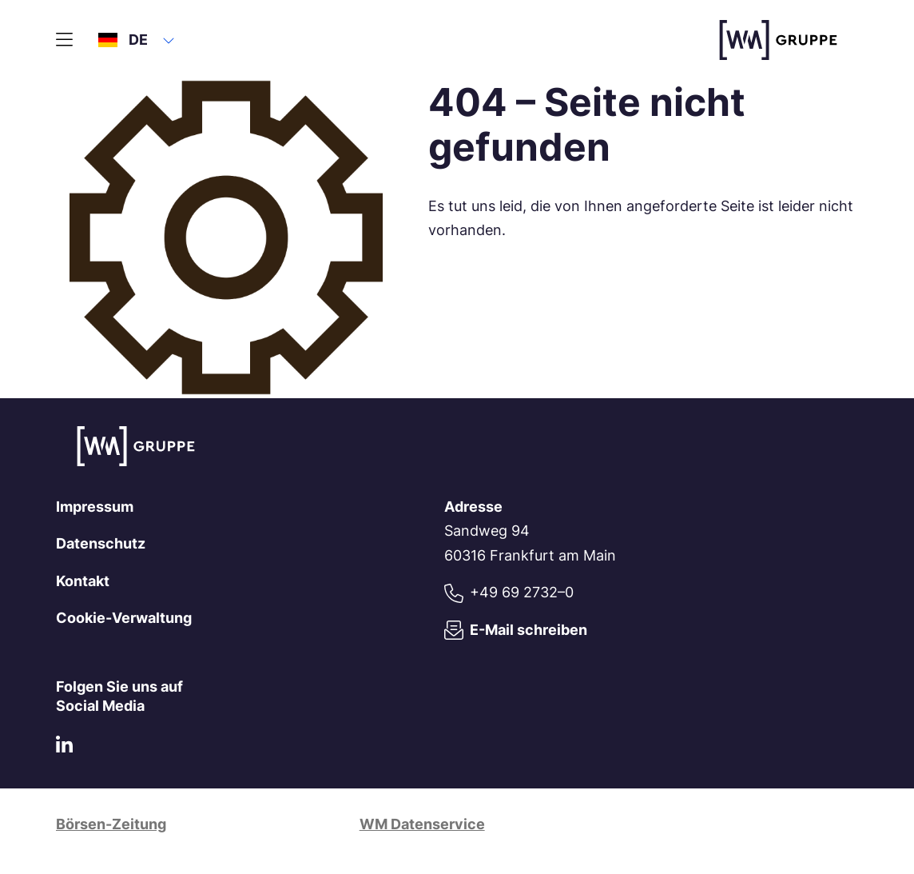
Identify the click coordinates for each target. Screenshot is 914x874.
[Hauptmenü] (64, 40)
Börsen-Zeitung (111, 824)
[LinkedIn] (64, 748)
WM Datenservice (422, 824)
